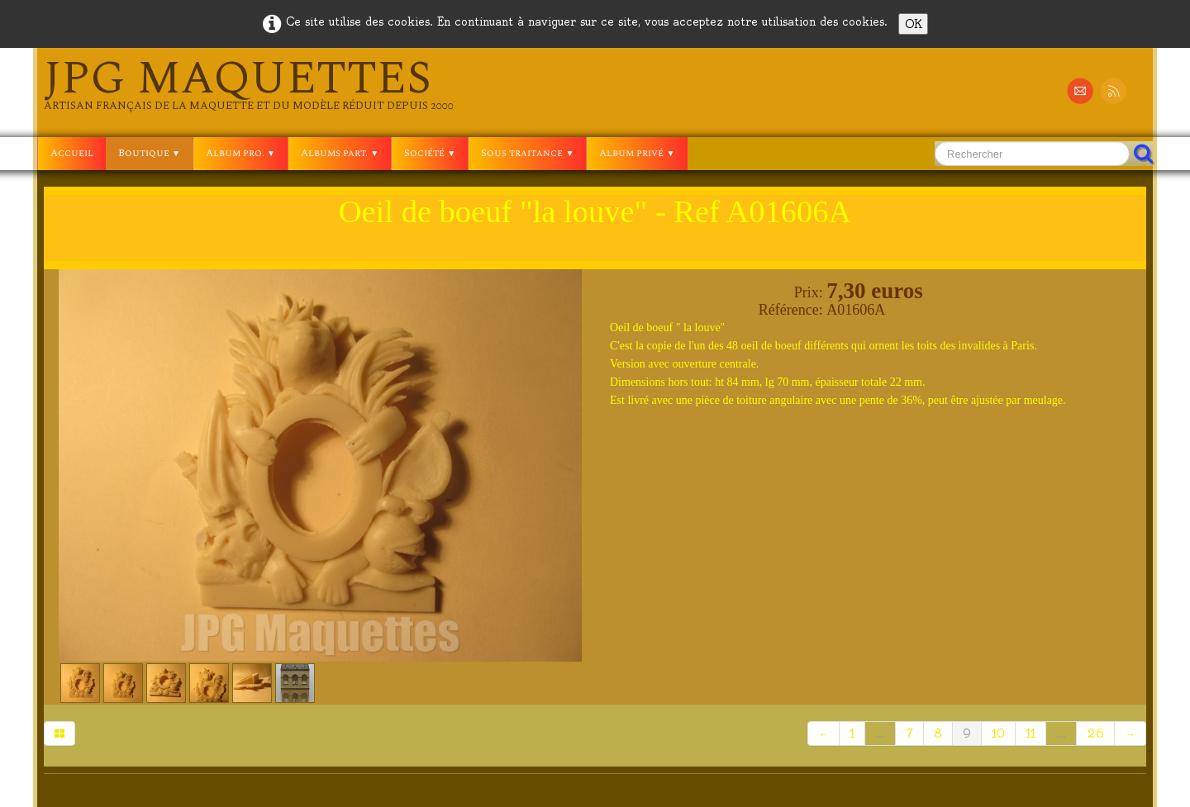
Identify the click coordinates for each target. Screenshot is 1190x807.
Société (429, 153)
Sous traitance (527, 153)
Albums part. (339, 153)
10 (998, 733)
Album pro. (240, 153)
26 (1095, 733)
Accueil (71, 153)
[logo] (249, 84)
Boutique (149, 153)
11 (1030, 733)
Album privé (636, 153)
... (880, 733)
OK (913, 24)
